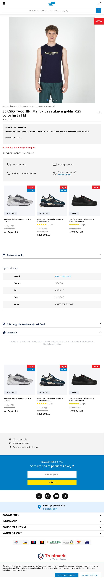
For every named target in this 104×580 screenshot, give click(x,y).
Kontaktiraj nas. (64, 174)
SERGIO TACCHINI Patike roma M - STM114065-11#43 (82, 220)
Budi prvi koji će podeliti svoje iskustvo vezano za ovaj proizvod (29, 106)
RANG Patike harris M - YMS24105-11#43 (17, 220)
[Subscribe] (52, 482)
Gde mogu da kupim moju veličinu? (25, 324)
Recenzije (11, 332)
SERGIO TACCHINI (63, 276)
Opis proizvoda (14, 255)
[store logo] (51, 4)
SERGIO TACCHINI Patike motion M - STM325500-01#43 (50, 220)
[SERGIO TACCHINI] (99, 113)
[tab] (52, 255)
